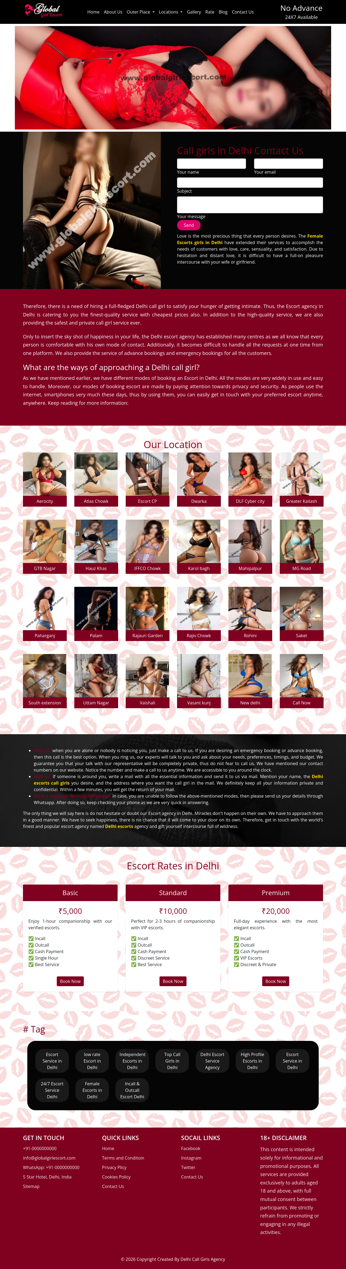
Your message (191, 216)
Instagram (191, 1158)
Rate (209, 12)
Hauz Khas (96, 568)
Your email (265, 172)
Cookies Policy (116, 1177)
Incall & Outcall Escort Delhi (132, 1090)
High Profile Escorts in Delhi (252, 1060)
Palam (96, 636)
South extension (44, 703)
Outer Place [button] (139, 12)
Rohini (250, 636)
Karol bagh (199, 568)
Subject (184, 191)
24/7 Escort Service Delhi (52, 1090)
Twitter (188, 1167)
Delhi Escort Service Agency (212, 1060)
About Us (113, 12)
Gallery (194, 12)
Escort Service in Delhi (52, 1060)
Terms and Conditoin (123, 1158)
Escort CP (147, 501)
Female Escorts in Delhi (92, 1090)
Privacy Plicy (114, 1167)
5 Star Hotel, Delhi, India (47, 1177)
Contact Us (243, 12)
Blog (223, 12)
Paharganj (45, 636)
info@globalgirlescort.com (49, 1158)
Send (189, 225)
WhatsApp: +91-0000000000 (51, 1167)
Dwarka (199, 501)
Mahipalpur (250, 568)
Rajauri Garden (147, 636)
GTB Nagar (45, 568)
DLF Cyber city (250, 501)
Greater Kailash (301, 501)
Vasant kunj (199, 703)
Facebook (190, 1148)
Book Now (70, 981)
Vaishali (147, 703)
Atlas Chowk (96, 501)
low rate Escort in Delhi (92, 1060)
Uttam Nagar (96, 703)
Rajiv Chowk (199, 636)
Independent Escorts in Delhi (132, 1060)
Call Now (301, 703)
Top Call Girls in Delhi (172, 1060)
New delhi (250, 703)
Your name (188, 172)
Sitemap (31, 1186)
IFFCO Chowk (147, 568)
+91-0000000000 (39, 1148)
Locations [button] (169, 12)
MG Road (301, 568)
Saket (301, 636)
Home (93, 12)
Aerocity (44, 501)
